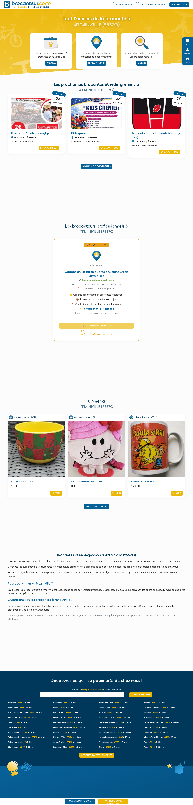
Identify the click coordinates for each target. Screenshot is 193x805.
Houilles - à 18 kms (155, 713)
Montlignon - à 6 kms (20, 708)
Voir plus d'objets (96, 506)
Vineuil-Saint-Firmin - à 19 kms (160, 737)
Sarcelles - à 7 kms (19, 727)
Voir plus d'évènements (97, 166)
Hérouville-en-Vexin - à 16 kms (115, 737)
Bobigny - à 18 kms (155, 727)
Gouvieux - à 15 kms (110, 713)
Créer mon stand (125, 4)
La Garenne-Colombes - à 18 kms (161, 723)
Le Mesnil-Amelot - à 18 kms (159, 708)
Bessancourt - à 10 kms (66, 713)
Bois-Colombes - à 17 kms (113, 742)
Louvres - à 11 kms (64, 732)
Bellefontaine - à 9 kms (21, 742)
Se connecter (179, 4)
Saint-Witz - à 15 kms (111, 727)
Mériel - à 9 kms (63, 708)
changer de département (92, 690)
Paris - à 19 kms (154, 742)
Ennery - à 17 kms (154, 703)
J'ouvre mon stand (80, 801)
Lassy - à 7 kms (18, 723)
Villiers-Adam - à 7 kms (21, 732)
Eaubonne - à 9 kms (64, 703)
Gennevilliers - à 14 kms (112, 708)
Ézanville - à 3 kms (19, 703)
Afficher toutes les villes (96, 755)
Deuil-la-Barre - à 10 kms (67, 718)
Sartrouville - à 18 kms (157, 718)
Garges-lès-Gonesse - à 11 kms (69, 727)
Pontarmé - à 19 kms (156, 732)
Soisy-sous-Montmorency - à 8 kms (26, 737)
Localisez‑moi (140, 694)
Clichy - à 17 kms (109, 747)
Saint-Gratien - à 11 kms (67, 742)
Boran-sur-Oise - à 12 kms (67, 747)
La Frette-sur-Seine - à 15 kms (115, 723)
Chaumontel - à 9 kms (20, 747)
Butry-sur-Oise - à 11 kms (67, 723)
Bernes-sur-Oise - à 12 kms (113, 703)
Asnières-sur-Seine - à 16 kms (115, 732)
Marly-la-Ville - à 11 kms (67, 737)
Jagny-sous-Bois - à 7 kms (22, 718)
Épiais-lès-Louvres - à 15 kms (114, 718)
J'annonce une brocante (113, 802)
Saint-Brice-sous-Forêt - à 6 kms (25, 713)
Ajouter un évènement (153, 4)
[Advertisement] (96, 190)
